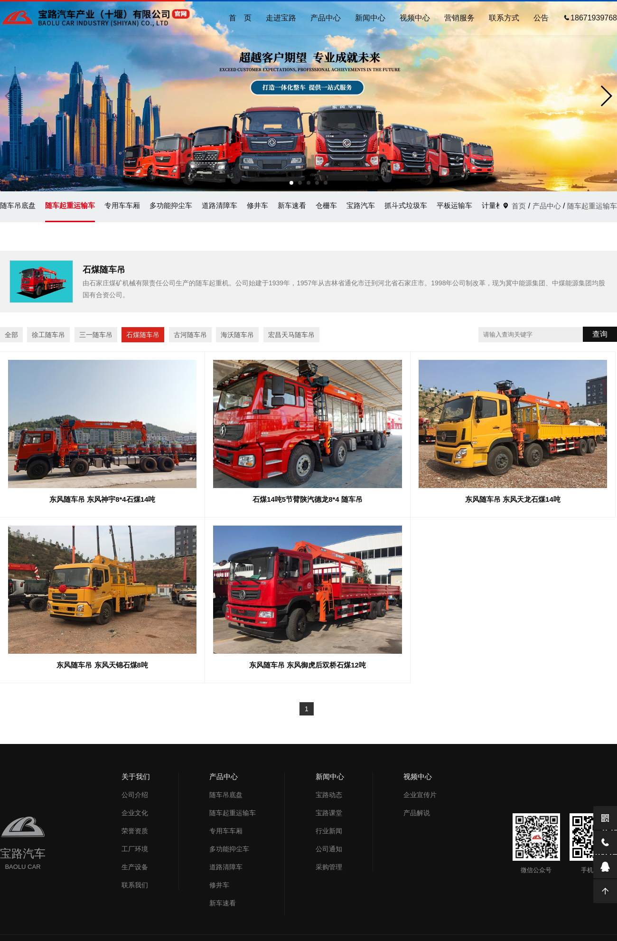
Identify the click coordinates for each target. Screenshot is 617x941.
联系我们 (135, 885)
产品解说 (416, 813)
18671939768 (590, 18)
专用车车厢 (122, 205)
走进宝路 (281, 18)
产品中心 (325, 18)
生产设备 (135, 867)
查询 (600, 334)
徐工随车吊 (48, 335)
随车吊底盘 (18, 205)
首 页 (240, 18)
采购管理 (329, 867)
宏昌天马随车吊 (291, 335)
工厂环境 (135, 849)
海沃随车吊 (237, 335)
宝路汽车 (360, 205)
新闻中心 (370, 18)
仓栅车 (326, 205)
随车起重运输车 (70, 205)
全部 (11, 335)
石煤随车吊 (142, 335)
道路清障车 (219, 205)
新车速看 (292, 205)
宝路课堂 (329, 813)
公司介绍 (135, 795)
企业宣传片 (420, 795)
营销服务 (459, 18)
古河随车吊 (190, 335)
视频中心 (415, 18)
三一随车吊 (95, 335)
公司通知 (329, 849)
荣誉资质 (135, 831)
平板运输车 (454, 205)
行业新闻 (329, 831)
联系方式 (504, 18)
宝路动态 (329, 795)
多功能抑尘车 (171, 205)
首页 (519, 206)
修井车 (257, 205)
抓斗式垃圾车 (405, 205)
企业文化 (135, 813)
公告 (541, 18)
